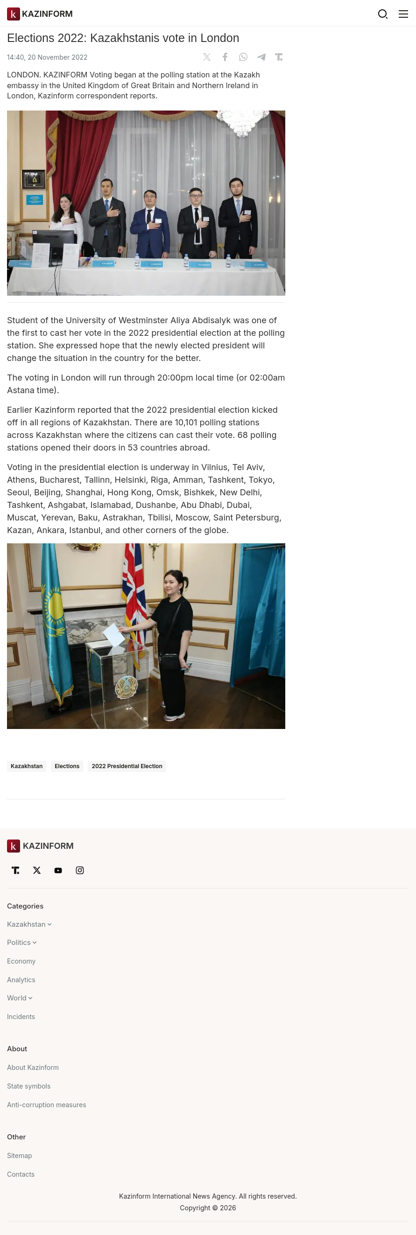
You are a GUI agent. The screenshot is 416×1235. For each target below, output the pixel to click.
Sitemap (19, 1155)
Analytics (21, 980)
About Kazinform (33, 1067)
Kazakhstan (26, 766)
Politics (19, 942)
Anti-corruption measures (46, 1105)
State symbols (28, 1086)
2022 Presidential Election (127, 766)
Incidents (21, 1016)
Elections (67, 766)
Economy (21, 961)
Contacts (21, 1174)
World (17, 997)
